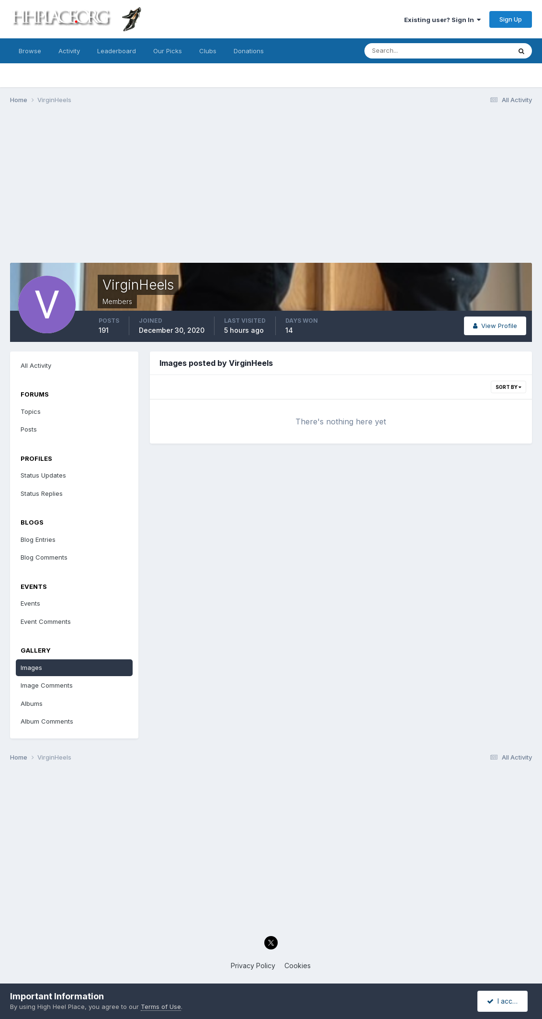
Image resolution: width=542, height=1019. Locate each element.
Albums (32, 703)
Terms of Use (161, 1006)
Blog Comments (44, 557)
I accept (504, 1001)
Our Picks (167, 51)
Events (30, 603)
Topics (31, 411)
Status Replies (42, 493)
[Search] (406, 51)
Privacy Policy (253, 965)
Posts (29, 429)
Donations (249, 51)
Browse (30, 51)
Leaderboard (116, 51)
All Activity (36, 365)
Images (31, 667)
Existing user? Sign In (442, 19)
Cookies (297, 965)
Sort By (508, 387)
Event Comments (46, 621)
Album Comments (47, 721)
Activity (69, 51)
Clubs (207, 51)
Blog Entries (38, 539)
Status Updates (43, 475)
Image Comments (47, 685)
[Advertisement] (271, 186)
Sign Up (510, 19)
